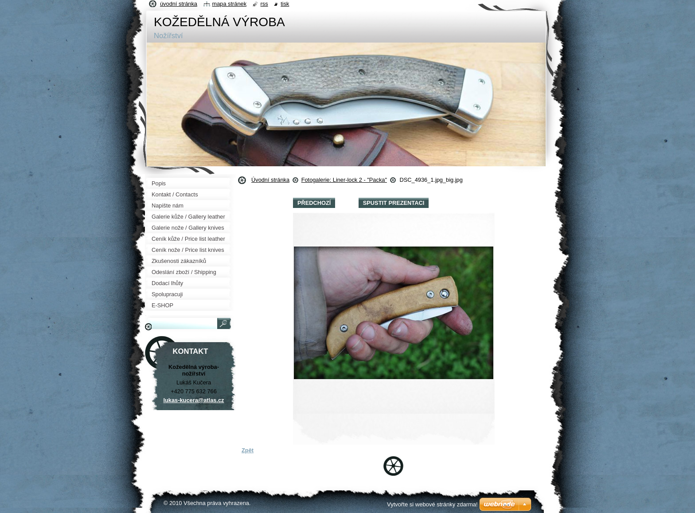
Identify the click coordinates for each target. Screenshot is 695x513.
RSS (264, 3)
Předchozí (314, 203)
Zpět (248, 450)
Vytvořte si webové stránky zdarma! (432, 504)
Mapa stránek (229, 3)
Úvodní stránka (270, 179)
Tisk (285, 3)
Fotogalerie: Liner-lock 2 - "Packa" (344, 179)
